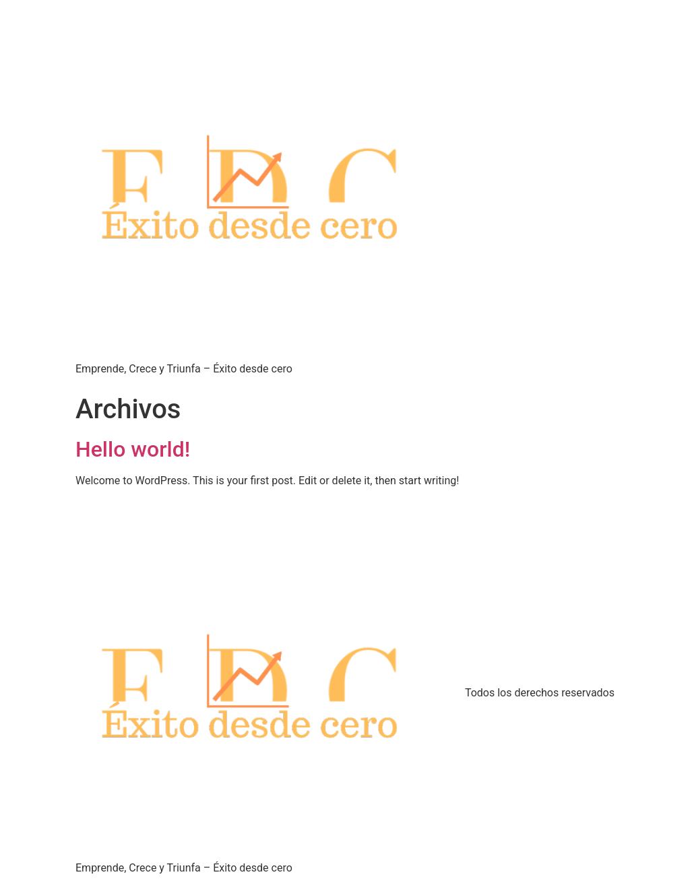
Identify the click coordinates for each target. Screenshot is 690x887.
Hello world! (132, 449)
